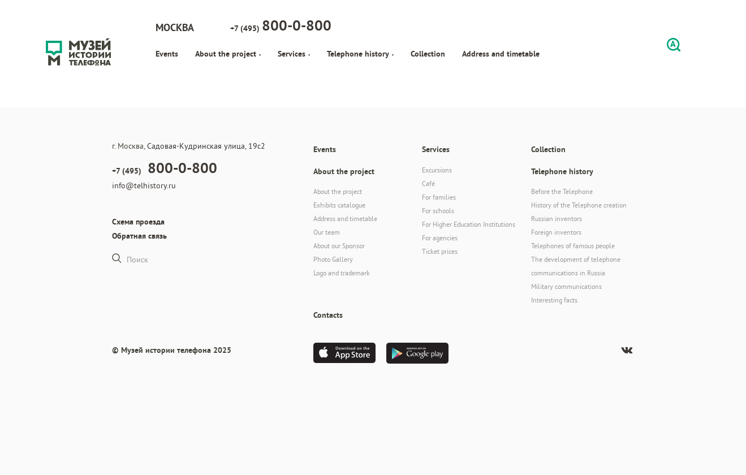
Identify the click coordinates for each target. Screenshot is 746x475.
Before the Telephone (562, 191)
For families (439, 197)
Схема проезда (138, 222)
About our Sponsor (339, 245)
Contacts (328, 315)
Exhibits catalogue (339, 205)
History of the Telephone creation (579, 205)
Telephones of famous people (573, 245)
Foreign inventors (556, 232)
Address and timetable (501, 54)
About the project (228, 54)
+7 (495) (280, 25)
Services (294, 54)
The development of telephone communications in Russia (575, 266)
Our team (326, 232)
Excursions (437, 170)
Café (428, 183)
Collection (428, 54)
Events (167, 54)
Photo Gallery (333, 259)
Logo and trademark (341, 273)
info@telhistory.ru (144, 185)
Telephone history (360, 54)
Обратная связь (139, 236)
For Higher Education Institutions (468, 224)
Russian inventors (556, 218)
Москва (175, 27)
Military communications (566, 286)
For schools (438, 210)
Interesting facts (554, 300)
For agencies (440, 238)
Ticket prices (440, 251)
